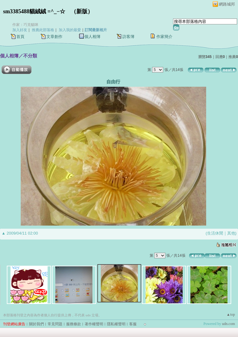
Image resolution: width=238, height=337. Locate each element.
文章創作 (54, 36)
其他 (231, 233)
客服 (133, 324)
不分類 (30, 55)
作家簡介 (164, 36)
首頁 (20, 36)
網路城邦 (227, 4)
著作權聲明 (94, 324)
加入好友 (19, 30)
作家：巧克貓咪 (25, 25)
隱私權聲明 (116, 324)
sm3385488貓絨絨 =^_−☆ (34, 11)
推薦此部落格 (43, 30)
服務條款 (73, 324)
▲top (231, 314)
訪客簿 (128, 36)
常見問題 (55, 324)
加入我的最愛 (70, 30)
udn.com (228, 324)
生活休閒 (215, 233)
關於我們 (36, 324)
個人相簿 (92, 36)
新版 (81, 11)
